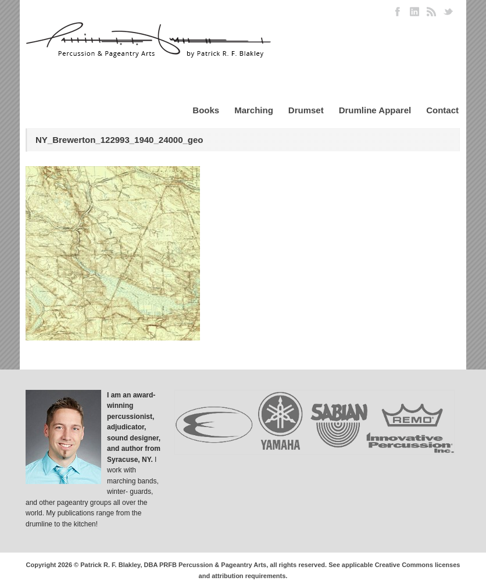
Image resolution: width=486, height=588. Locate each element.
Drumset (306, 110)
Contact (442, 110)
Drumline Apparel (375, 110)
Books (205, 110)
